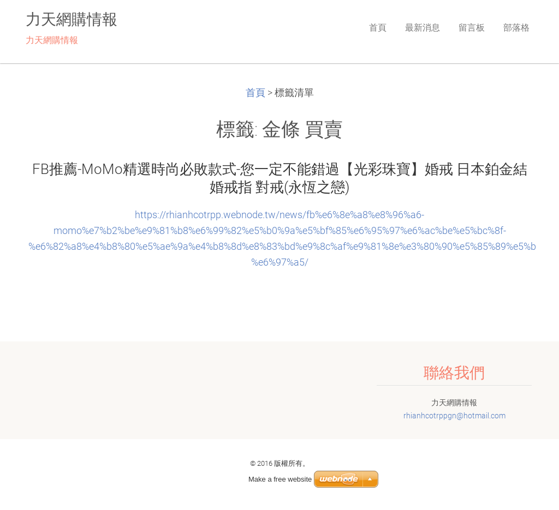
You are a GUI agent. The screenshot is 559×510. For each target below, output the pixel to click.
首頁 (255, 92)
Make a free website (280, 479)
